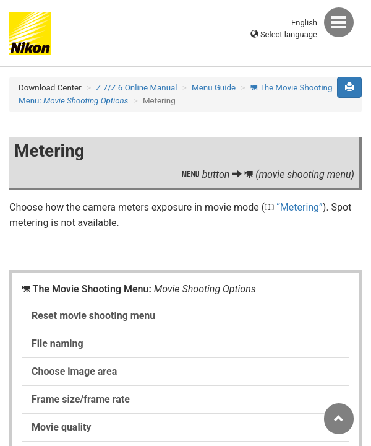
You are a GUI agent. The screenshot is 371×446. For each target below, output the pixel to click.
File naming (57, 343)
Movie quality (61, 427)
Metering (299, 207)
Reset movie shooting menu (93, 315)
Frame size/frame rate (81, 399)
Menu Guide (214, 87)
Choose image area (74, 371)
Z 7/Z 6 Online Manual (136, 87)
